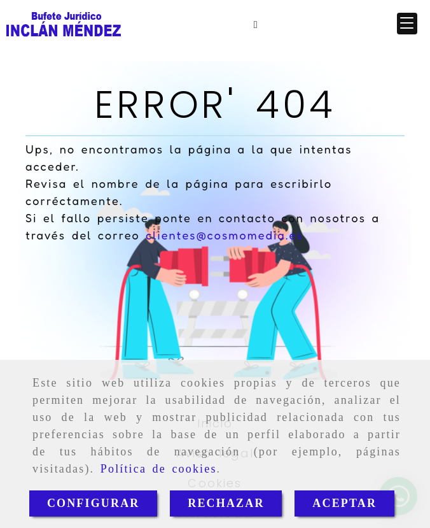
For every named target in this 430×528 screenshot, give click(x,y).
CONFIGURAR (93, 503)
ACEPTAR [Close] (344, 503)
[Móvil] (255, 24)
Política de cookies (159, 468)
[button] (407, 23)
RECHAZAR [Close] (226, 503)
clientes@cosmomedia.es (224, 235)
